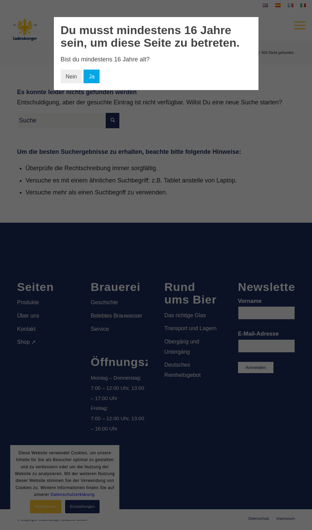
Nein (71, 76)
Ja (91, 76)
